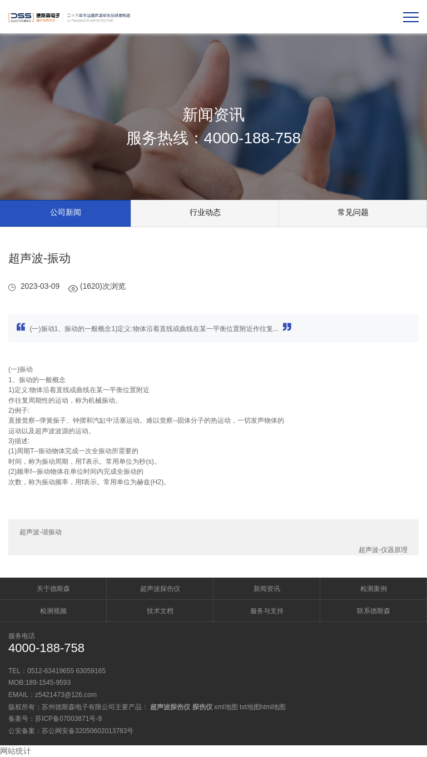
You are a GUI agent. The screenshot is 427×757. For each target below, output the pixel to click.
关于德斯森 (53, 589)
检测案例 (373, 589)
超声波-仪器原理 (383, 550)
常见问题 (353, 212)
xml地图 (226, 707)
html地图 (273, 707)
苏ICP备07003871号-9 (68, 719)
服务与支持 (267, 611)
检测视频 (53, 611)
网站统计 (15, 750)
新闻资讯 (267, 589)
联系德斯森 (373, 611)
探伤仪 (202, 707)
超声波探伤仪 (160, 589)
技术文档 (160, 611)
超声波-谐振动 (40, 532)
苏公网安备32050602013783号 (87, 731)
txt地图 (250, 707)
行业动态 (205, 212)
